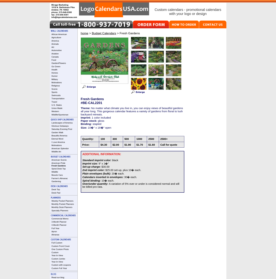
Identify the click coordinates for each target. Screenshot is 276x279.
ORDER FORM (151, 24)
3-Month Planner (59, 222)
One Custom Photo (60, 249)
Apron (54, 231)
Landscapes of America (62, 123)
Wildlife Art (56, 152)
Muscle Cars (57, 175)
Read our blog (58, 277)
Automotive (57, 50)
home (84, 33)
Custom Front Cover (61, 246)
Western (55, 111)
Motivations (57, 82)
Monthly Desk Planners (62, 207)
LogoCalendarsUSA (114, 9)
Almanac (55, 235)
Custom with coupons (61, 265)
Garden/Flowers (59, 63)
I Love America (58, 142)
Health (54, 70)
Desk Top (56, 189)
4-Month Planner (59, 225)
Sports (54, 92)
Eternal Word (57, 139)
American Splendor (60, 148)
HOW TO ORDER (184, 24)
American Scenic (59, 160)
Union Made (57, 108)
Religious (56, 86)
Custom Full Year (59, 268)
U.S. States (57, 105)
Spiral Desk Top (59, 169)
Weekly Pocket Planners (63, 201)
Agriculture (56, 37)
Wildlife (55, 172)
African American (59, 34)
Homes (55, 73)
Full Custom (57, 243)
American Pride (58, 163)
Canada (55, 57)
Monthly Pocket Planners (63, 204)
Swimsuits (56, 95)
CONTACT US (212, 24)
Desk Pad (56, 193)
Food (54, 60)
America (55, 41)
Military (55, 79)
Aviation (55, 54)
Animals (55, 44)
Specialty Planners (60, 211)
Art (53, 47)
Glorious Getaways (60, 126)
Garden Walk (57, 132)
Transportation (58, 98)
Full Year (55, 228)
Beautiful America (59, 136)
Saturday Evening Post (62, 129)
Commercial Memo (60, 219)
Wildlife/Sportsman (60, 115)
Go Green (56, 66)
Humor (55, 76)
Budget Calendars (104, 33)
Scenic (55, 89)
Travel (54, 102)
